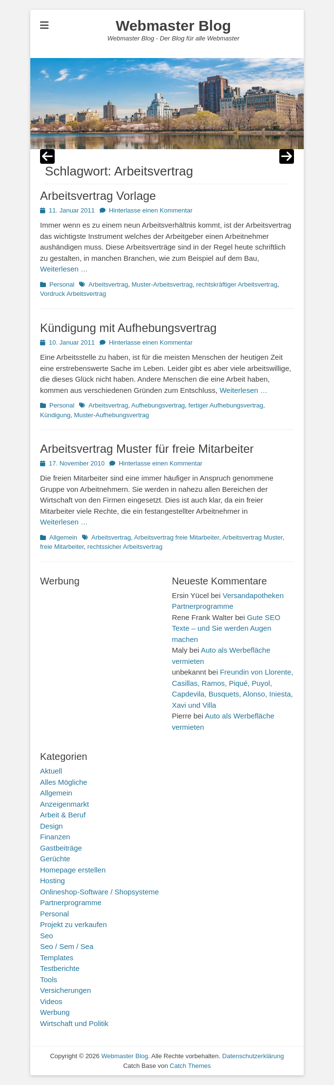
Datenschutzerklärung (253, 1056)
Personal (61, 284)
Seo (46, 935)
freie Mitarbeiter (62, 546)
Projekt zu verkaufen (73, 924)
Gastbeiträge (61, 848)
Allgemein (63, 537)
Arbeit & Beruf (62, 815)
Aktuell (51, 771)
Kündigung (55, 415)
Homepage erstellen (72, 870)
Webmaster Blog (173, 26)
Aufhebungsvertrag (158, 405)
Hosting (52, 880)
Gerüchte (55, 858)
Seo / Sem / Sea (66, 946)
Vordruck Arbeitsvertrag (73, 293)
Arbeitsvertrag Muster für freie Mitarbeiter (146, 448)
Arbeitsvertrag (108, 284)
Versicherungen (65, 990)
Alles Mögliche (63, 782)
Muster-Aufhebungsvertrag (111, 415)
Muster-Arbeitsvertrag (161, 284)
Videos (51, 1001)
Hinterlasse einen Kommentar (150, 210)
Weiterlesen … (64, 269)
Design (51, 826)
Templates (56, 957)
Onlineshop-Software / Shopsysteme (99, 892)
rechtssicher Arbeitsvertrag (125, 546)
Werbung (55, 1012)
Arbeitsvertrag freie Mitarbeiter (176, 537)
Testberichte (60, 968)
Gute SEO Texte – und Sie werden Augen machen (226, 628)
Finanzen (55, 837)
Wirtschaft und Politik (74, 1023)
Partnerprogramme (71, 902)
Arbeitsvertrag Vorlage (98, 195)
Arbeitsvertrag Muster (252, 537)
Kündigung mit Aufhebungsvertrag (128, 327)
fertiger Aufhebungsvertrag (225, 405)
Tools (48, 979)
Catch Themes (190, 1065)
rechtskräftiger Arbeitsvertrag (236, 284)
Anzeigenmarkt (64, 804)
